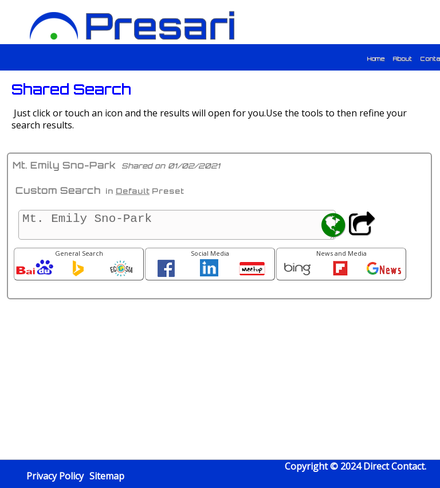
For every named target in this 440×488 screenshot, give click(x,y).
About (402, 58)
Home (376, 58)
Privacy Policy (55, 476)
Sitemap (106, 476)
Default (133, 191)
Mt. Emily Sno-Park (177, 225)
